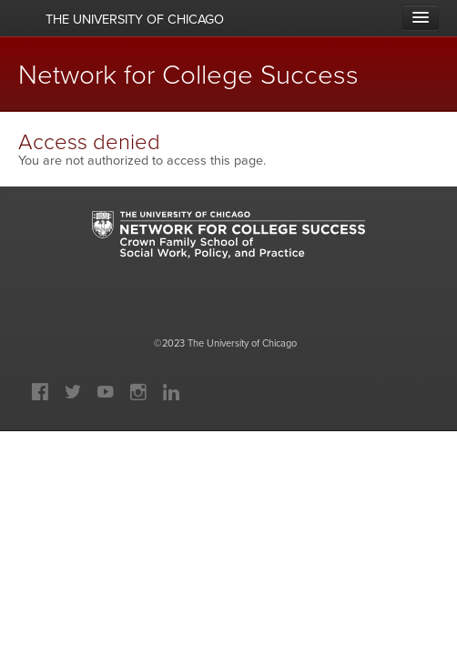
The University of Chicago (242, 343)
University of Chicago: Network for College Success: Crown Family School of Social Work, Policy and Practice (228, 252)
